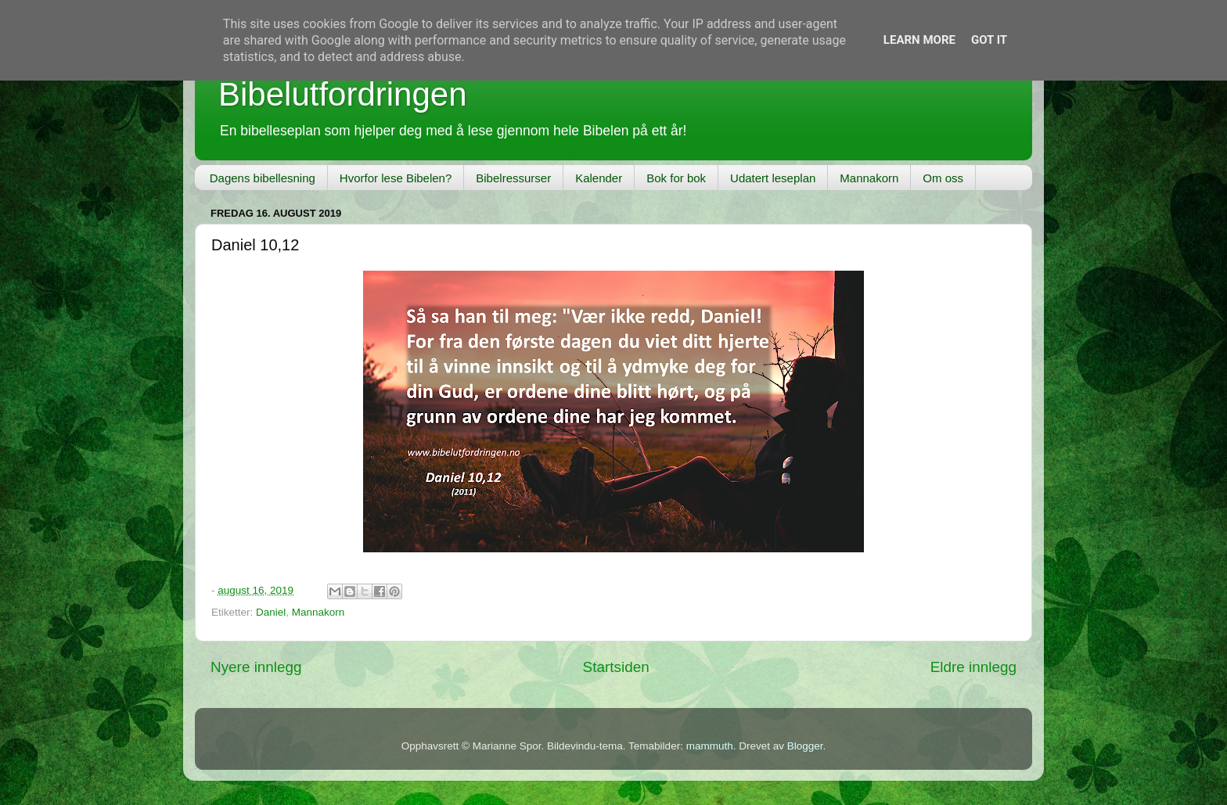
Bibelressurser (513, 178)
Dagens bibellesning (262, 178)
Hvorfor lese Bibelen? (396, 178)
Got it (989, 40)
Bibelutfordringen (342, 94)
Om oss (943, 178)
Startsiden (616, 667)
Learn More (919, 40)
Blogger (805, 746)
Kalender (598, 178)
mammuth (709, 746)
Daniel (271, 612)
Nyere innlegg (256, 667)
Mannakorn (869, 178)
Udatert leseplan (772, 178)
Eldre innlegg (973, 667)
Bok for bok (676, 178)
